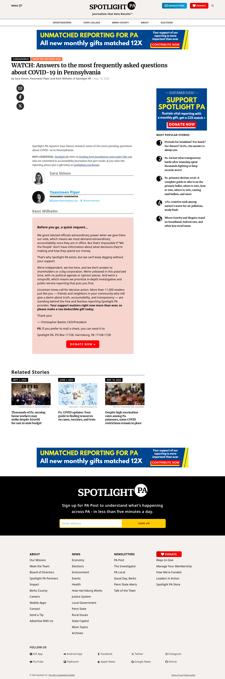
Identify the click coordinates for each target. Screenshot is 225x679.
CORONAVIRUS (21, 59)
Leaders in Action (167, 578)
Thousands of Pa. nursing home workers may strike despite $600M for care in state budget (28, 418)
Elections (78, 566)
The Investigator (125, 566)
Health (76, 584)
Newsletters (124, 554)
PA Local (119, 572)
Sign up (144, 523)
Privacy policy (189, 675)
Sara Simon (60, 173)
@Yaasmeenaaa (91, 200)
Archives (77, 633)
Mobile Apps (38, 603)
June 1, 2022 (66, 379)
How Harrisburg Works (87, 590)
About (145, 22)
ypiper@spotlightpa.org (65, 200)
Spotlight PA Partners (44, 578)
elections (167, 22)
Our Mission (38, 560)
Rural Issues (80, 615)
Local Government (84, 603)
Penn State (79, 609)
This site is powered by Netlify (61, 675)
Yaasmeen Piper (65, 192)
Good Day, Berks (125, 578)
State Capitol (80, 621)
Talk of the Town (125, 590)
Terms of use (177, 675)
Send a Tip (36, 615)
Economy (78, 560)
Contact (35, 609)
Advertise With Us (41, 621)
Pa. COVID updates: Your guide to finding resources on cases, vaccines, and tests (76, 416)
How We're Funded (168, 572)
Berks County (120, 22)
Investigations (62, 22)
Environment (80, 572)
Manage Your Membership (174, 566)
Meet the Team (40, 566)
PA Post (119, 560)
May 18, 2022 (114, 379)
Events (76, 578)
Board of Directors (42, 572)
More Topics (80, 627)
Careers (35, 596)
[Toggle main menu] (16, 6)
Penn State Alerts (125, 584)
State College (91, 22)
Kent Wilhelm (45, 211)
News (76, 554)
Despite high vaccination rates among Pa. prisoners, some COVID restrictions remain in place (123, 418)
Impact (34, 584)
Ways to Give (164, 560)
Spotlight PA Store (168, 584)
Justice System (81, 596)
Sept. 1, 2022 (20, 379)
